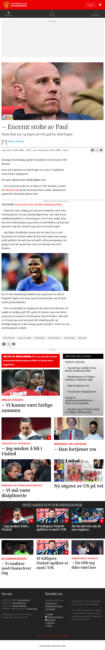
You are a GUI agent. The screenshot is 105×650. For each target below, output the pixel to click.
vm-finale (9, 338)
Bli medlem (8, 15)
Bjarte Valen (32, 609)
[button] (101, 505)
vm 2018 (82, 338)
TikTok (49, 626)
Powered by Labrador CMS (52, 646)
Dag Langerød (24, 600)
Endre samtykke (63, 636)
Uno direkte (50, 609)
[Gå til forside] (15, 4)
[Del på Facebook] (92, 150)
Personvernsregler (44, 636)
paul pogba (24, 338)
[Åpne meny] (100, 5)
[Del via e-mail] (101, 150)
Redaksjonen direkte (54, 606)
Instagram (51, 620)
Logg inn (90, 5)
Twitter (50, 614)
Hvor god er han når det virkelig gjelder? (38, 204)
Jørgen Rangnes (19, 606)
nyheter (40, 338)
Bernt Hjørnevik (19, 603)
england (69, 338)
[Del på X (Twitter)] (97, 150)
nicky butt (54, 338)
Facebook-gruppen (55, 617)
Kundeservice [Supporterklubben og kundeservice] (51, 603)
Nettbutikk (95, 15)
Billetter (52, 15)
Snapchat (50, 623)
